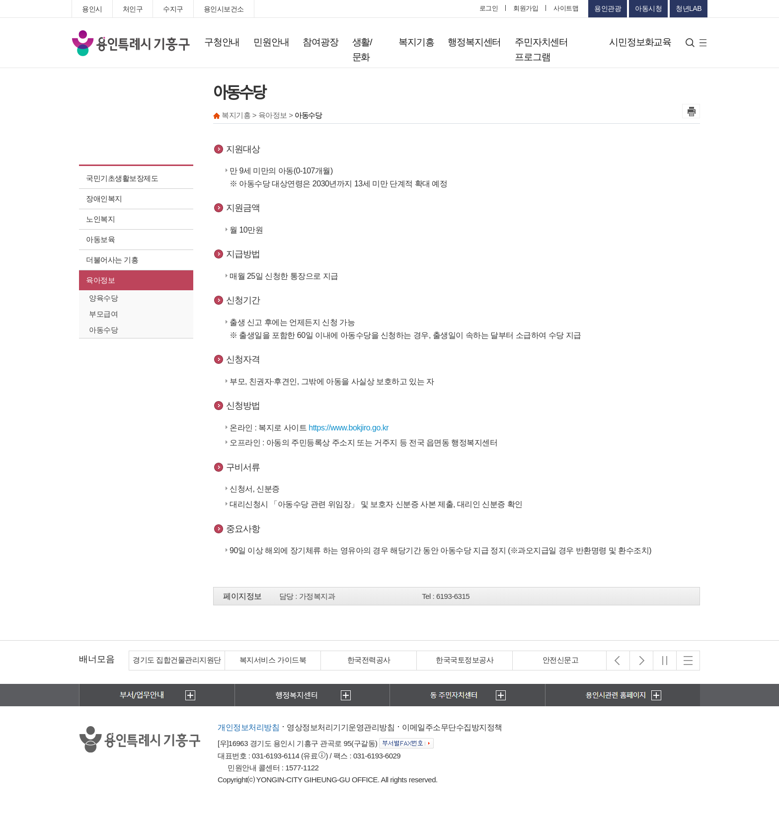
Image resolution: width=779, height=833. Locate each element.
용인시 (92, 9)
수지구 (173, 9)
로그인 (488, 8)
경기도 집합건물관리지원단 (177, 660)
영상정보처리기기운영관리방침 (340, 727)
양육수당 (103, 298)
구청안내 (221, 42)
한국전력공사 (368, 660)
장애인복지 (104, 198)
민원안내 (271, 42)
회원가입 (525, 8)
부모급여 (103, 314)
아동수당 (103, 330)
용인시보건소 (224, 9)
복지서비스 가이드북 (272, 660)
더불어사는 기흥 (112, 259)
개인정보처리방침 (248, 727)
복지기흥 (416, 42)
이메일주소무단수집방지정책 (452, 727)
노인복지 (100, 219)
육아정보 (100, 280)
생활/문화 (362, 49)
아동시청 (648, 8)
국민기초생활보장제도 (122, 178)
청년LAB (688, 8)
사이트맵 (565, 8)
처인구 (133, 9)
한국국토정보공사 (464, 660)
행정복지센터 (474, 42)
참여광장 (320, 42)
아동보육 (100, 239)
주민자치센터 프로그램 (541, 49)
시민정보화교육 (640, 42)
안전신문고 (561, 660)
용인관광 (607, 8)
